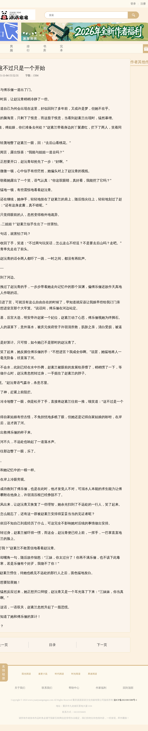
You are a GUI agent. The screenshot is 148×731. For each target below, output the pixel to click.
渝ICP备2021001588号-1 (125, 700)
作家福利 (101, 687)
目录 (52, 645)
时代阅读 (59, 673)
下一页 (102, 645)
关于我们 (20, 687)
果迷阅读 (92, 673)
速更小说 (42, 673)
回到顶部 (128, 687)
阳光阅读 (26, 673)
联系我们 (47, 687)
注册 (143, 3)
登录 (133, 3)
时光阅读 (75, 673)
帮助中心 (74, 687)
